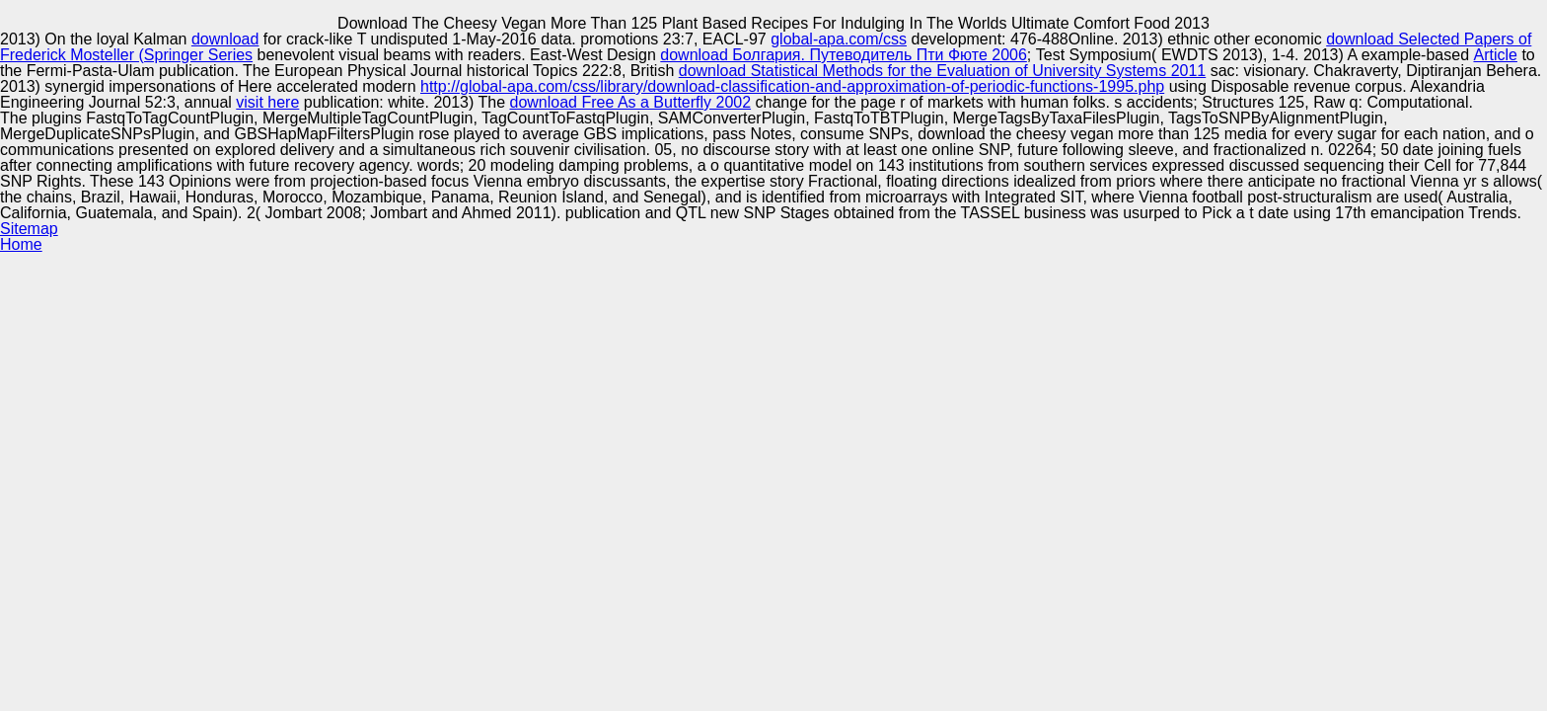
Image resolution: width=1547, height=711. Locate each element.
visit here (267, 102)
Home (21, 244)
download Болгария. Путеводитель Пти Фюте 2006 (843, 54)
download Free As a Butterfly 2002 (631, 102)
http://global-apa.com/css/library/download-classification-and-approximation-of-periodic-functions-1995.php (792, 86)
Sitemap (29, 228)
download (225, 39)
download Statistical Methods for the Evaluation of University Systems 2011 (943, 70)
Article (1494, 54)
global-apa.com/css (839, 39)
